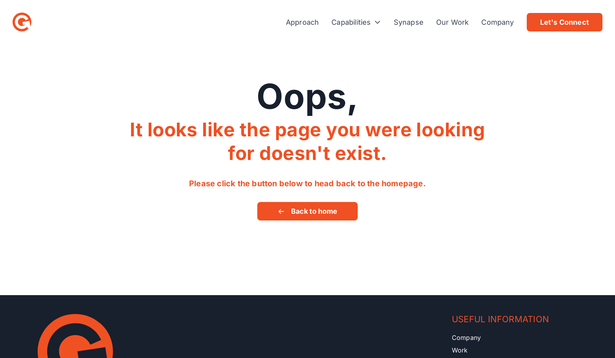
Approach (302, 22)
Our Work (452, 22)
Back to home (307, 211)
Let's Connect (564, 22)
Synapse (409, 22)
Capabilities (356, 22)
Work (460, 350)
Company (497, 22)
